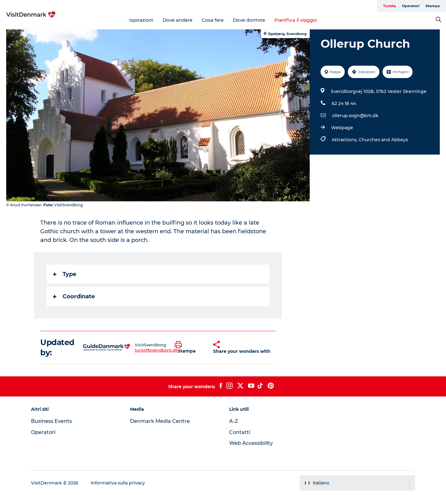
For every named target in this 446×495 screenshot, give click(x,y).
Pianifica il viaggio (295, 20)
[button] (189, 347)
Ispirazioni (141, 20)
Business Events (51, 421)
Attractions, (345, 139)
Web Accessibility (251, 443)
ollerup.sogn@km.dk (355, 115)
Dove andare (177, 20)
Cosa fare (213, 20)
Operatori (410, 6)
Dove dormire (249, 20)
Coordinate (74, 296)
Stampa (433, 6)
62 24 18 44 (344, 103)
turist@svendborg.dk (156, 350)
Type (64, 274)
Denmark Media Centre (160, 421)
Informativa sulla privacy (118, 483)
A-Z (233, 421)
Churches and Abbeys (383, 139)
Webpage (342, 127)
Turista (389, 6)
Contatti (239, 432)
